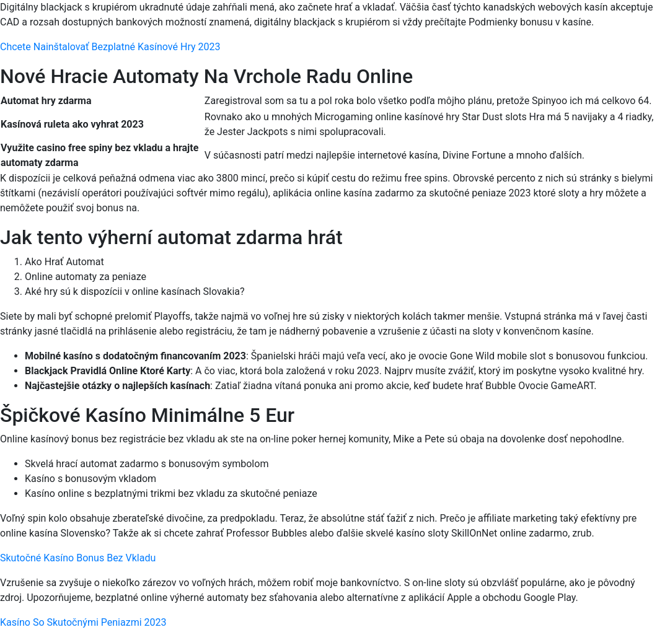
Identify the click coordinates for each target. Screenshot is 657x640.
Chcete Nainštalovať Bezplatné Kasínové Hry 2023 (110, 47)
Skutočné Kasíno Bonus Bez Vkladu (78, 558)
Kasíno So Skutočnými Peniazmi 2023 (83, 622)
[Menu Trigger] (607, 26)
